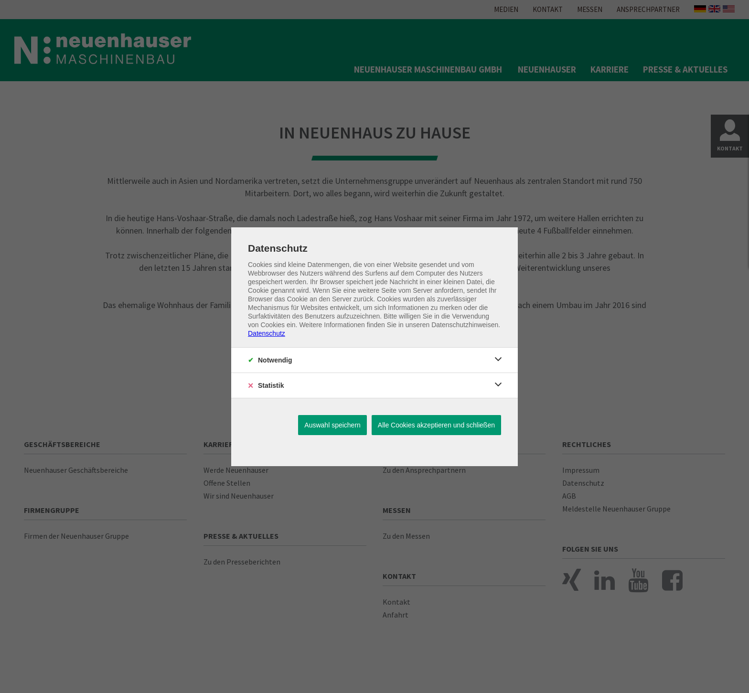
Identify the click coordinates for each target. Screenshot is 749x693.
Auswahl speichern (332, 425)
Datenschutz (266, 333)
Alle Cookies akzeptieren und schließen (436, 425)
